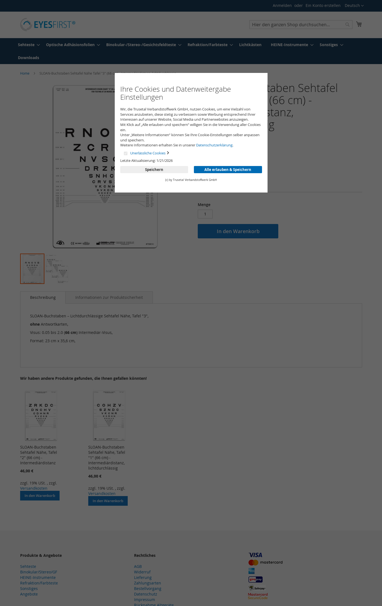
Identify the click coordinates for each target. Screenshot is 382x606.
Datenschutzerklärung (214, 145)
